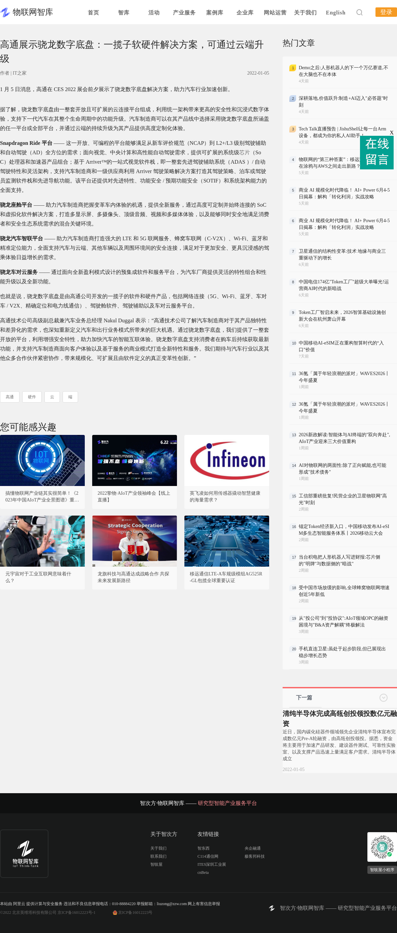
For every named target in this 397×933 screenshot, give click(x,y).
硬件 (32, 397)
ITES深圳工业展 (211, 864)
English (336, 12)
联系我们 (158, 856)
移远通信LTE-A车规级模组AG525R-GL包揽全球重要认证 (226, 577)
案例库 (214, 12)
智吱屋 (156, 864)
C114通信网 (207, 856)
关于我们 (305, 12)
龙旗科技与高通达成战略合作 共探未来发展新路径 (134, 577)
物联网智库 (33, 12)
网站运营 (275, 12)
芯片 (244, 152)
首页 (93, 12)
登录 (386, 12)
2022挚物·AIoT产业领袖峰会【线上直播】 (134, 496)
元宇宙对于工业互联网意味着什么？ (38, 577)
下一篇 (304, 697)
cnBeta (203, 872)
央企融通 (253, 848)
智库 (124, 12)
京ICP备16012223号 (135, 912)
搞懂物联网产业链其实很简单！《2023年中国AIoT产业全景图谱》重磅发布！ (42, 497)
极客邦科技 (255, 856)
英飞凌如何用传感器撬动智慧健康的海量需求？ (225, 496)
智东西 (203, 848)
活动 (154, 12)
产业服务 (184, 12)
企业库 (245, 12)
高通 (10, 397)
